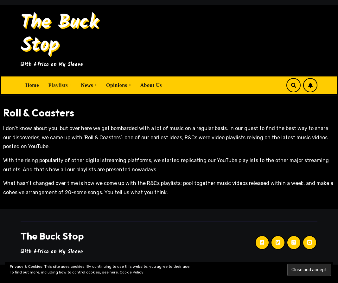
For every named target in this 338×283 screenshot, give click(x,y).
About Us (151, 85)
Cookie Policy (131, 272)
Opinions (117, 85)
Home (32, 85)
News (87, 85)
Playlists (58, 85)
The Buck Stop (59, 34)
